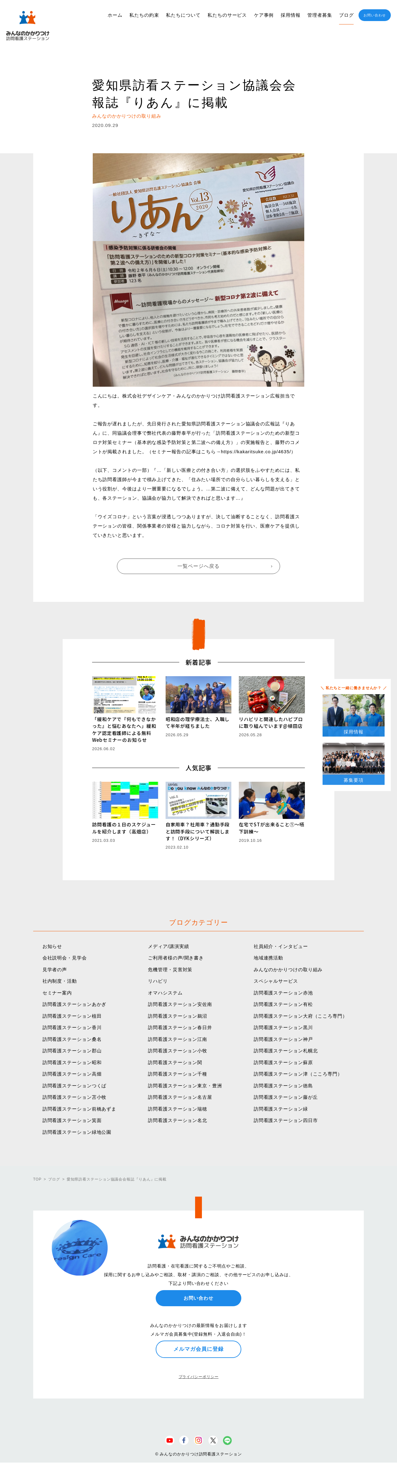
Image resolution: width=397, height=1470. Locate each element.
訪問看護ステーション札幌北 (286, 1050)
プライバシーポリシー (199, 1377)
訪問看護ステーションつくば (74, 1085)
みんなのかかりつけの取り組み (288, 969)
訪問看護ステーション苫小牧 (74, 1097)
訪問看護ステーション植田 (72, 1016)
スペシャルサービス (276, 981)
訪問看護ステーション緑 (281, 1108)
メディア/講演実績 (168, 946)
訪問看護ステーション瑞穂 (177, 1108)
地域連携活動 (268, 957)
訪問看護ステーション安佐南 (180, 1004)
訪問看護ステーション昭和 (72, 1062)
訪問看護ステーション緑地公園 (77, 1132)
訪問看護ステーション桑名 (72, 1039)
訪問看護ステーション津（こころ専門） (298, 1073)
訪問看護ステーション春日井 (180, 1027)
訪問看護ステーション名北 (177, 1120)
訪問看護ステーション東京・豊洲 (185, 1085)
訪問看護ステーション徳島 (283, 1085)
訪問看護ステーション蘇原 (283, 1062)
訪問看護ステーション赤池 (283, 992)
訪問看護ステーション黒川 (283, 1027)
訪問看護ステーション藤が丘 (286, 1097)
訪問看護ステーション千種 (177, 1073)
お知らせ (52, 946)
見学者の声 (54, 969)
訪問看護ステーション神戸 (283, 1039)
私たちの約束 (144, 15)
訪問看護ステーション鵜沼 (177, 1016)
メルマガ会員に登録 (198, 1349)
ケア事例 (264, 15)
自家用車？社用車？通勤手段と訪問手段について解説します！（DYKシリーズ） (198, 831)
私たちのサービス (227, 15)
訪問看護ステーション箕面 (72, 1120)
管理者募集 (319, 15)
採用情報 (291, 15)
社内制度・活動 (59, 981)
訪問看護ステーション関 (175, 1062)
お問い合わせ (375, 15)
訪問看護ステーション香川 (72, 1027)
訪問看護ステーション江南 (177, 1039)
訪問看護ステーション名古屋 (180, 1097)
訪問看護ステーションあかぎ (74, 1004)
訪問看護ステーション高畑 (72, 1073)
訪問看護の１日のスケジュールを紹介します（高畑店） (124, 828)
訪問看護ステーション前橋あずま (79, 1108)
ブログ (346, 15)
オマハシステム (165, 992)
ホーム (115, 15)
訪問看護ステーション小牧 (177, 1050)
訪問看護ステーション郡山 (72, 1050)
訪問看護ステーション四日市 (286, 1120)
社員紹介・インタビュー (281, 946)
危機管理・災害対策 (170, 969)
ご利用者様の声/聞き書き (176, 957)
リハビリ (158, 981)
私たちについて (183, 15)
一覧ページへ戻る (198, 566)
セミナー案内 (57, 992)
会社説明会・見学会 (64, 957)
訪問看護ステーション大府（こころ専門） (300, 1016)
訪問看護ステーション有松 (283, 1004)
